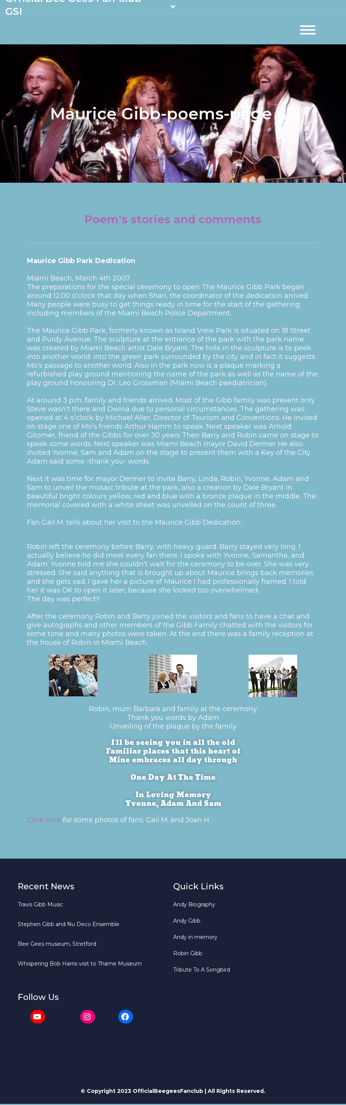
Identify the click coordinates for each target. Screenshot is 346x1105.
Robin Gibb (187, 956)
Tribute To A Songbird (201, 973)
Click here (44, 823)
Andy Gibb (186, 924)
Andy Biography (194, 907)
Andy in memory (195, 940)
